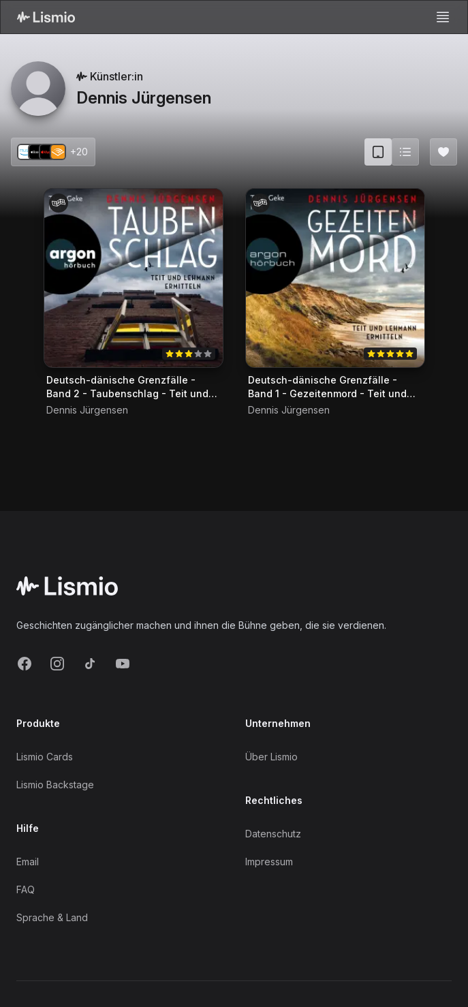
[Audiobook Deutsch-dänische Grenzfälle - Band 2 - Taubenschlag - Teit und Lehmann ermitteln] (133, 278)
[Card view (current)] (378, 152)
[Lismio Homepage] (46, 17)
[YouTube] (122, 663)
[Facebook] (24, 663)
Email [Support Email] (27, 861)
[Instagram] (57, 663)
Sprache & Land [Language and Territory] (52, 917)
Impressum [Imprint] (269, 861)
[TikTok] (90, 663)
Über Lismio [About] (271, 756)
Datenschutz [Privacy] (273, 833)
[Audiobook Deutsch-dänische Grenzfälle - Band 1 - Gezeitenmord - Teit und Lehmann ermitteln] (335, 278)
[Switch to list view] (405, 152)
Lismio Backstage (55, 784)
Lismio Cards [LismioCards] (44, 756)
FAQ (25, 889)
